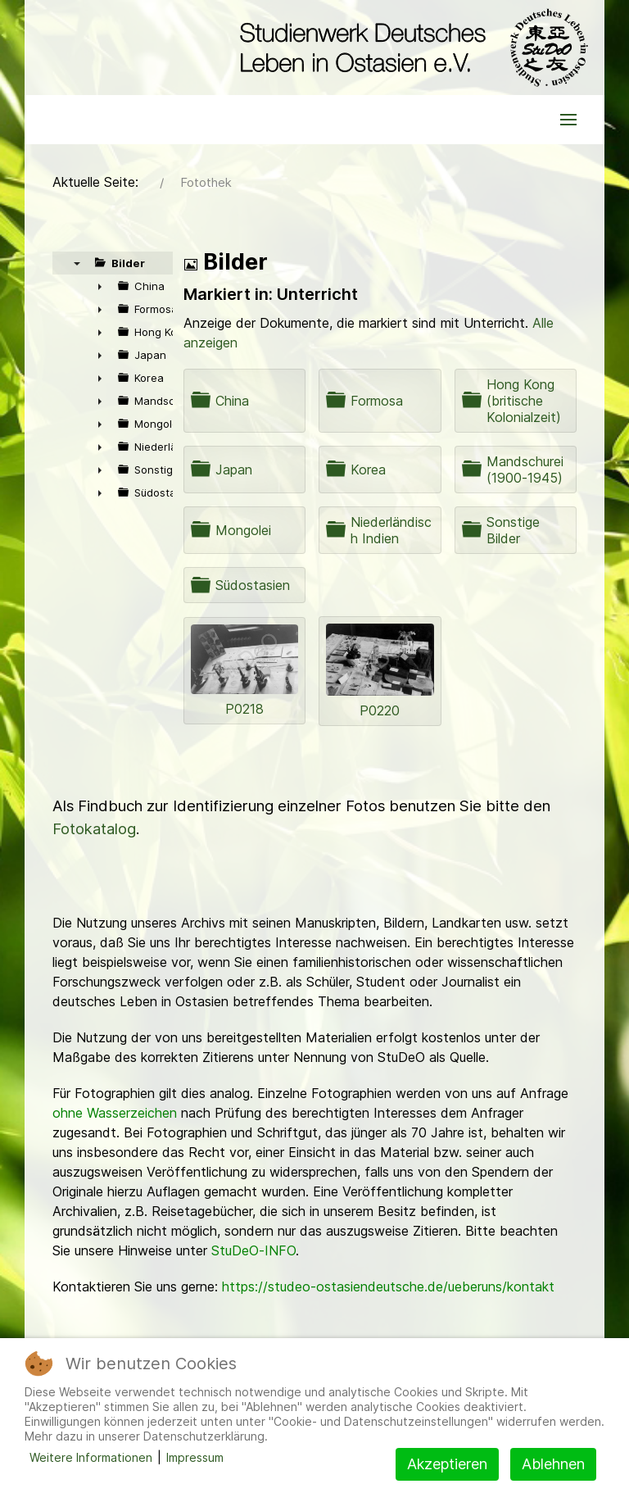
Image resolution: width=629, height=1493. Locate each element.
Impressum (195, 1457)
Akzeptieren (447, 1464)
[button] (568, 119)
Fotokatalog (94, 828)
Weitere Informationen (90, 1457)
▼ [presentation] (77, 263)
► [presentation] (99, 286)
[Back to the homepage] (409, 47)
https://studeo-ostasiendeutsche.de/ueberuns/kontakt (388, 1286)
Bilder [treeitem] (128, 263)
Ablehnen (553, 1464)
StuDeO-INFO (253, 1250)
